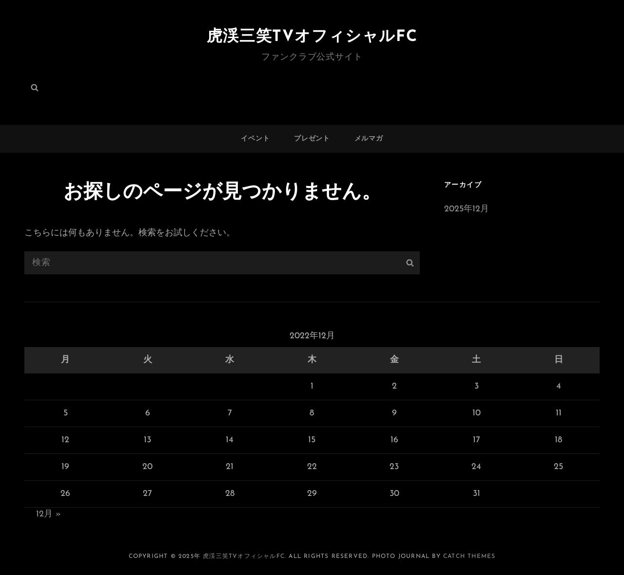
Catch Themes (469, 556)
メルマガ (368, 139)
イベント (255, 139)
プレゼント (312, 139)
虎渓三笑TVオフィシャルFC (312, 37)
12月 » (48, 514)
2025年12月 (466, 209)
